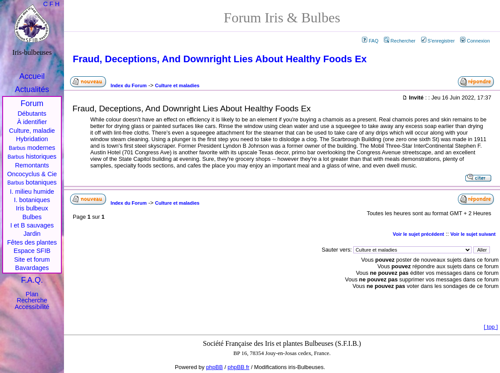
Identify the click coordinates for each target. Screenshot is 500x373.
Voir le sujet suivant (473, 234)
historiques (32, 156)
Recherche (32, 300)
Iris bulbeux (32, 208)
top (491, 326)
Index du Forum (128, 85)
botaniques (32, 182)
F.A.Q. (32, 280)
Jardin (31, 233)
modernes (32, 147)
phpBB (214, 367)
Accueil (32, 76)
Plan (32, 294)
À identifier (32, 121)
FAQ (370, 40)
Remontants (32, 165)
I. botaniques (32, 199)
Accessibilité (31, 307)
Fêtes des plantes (32, 242)
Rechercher (399, 40)
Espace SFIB (32, 250)
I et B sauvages (31, 225)
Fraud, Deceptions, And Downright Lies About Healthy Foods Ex (220, 58)
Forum (32, 103)
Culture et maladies (177, 85)
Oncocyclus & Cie (32, 174)
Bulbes (32, 216)
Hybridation (32, 138)
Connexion (475, 40)
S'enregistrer (438, 40)
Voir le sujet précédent (418, 234)
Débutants (32, 113)
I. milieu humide (32, 191)
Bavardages (32, 267)
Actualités (32, 89)
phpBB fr (238, 367)
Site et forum (32, 259)
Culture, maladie (32, 130)
